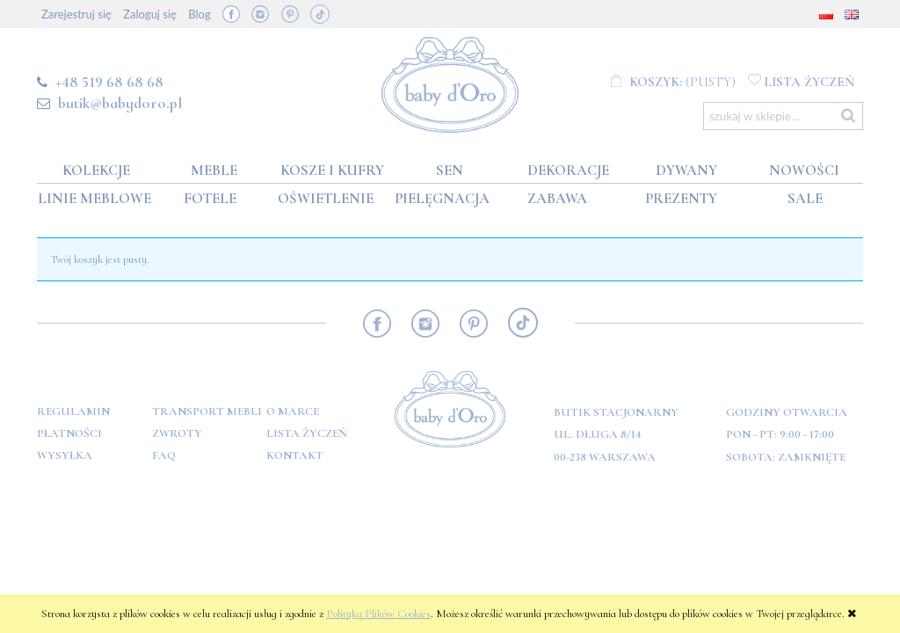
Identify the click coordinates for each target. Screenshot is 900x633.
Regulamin (73, 411)
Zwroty (177, 433)
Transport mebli (207, 411)
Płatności (69, 433)
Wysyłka (64, 455)
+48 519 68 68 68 (109, 81)
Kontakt (294, 455)
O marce (292, 411)
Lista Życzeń (306, 433)
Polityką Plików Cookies (378, 614)
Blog (199, 14)
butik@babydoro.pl (120, 103)
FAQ (164, 455)
